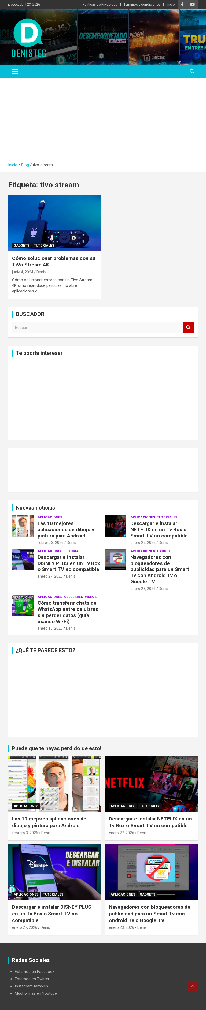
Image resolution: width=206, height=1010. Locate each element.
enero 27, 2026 (143, 542)
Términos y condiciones (142, 4)
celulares (73, 597)
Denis (41, 272)
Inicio (171, 4)
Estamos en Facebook (34, 971)
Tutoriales (44, 245)
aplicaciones (50, 517)
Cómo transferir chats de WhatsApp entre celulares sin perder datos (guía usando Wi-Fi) (68, 612)
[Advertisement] (103, 121)
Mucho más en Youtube (36, 993)
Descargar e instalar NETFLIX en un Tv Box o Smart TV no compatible (159, 529)
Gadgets (21, 245)
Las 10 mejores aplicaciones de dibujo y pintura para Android (66, 529)
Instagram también (31, 986)
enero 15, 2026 (50, 628)
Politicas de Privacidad (100, 4)
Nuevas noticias (35, 507)
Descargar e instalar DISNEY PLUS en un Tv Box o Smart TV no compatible (69, 563)
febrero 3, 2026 (51, 542)
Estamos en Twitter (32, 978)
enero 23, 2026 (143, 588)
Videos (91, 597)
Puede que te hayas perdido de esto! (56, 748)
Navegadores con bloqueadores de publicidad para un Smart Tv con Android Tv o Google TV (159, 569)
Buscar (188, 328)
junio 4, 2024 (22, 272)
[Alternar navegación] (15, 71)
